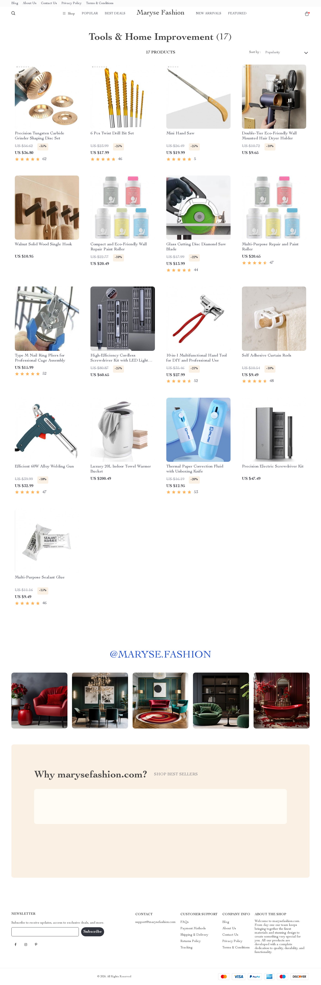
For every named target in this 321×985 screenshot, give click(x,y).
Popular (90, 13)
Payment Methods (193, 928)
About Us (29, 3)
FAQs (184, 922)
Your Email (23, 931)
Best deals (115, 13)
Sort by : (255, 52)
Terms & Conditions (99, 3)
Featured (237, 13)
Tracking (186, 947)
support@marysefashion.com (155, 922)
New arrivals (208, 13)
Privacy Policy (72, 3)
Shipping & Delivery (194, 935)
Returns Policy (190, 941)
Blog (14, 3)
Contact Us (49, 3)
